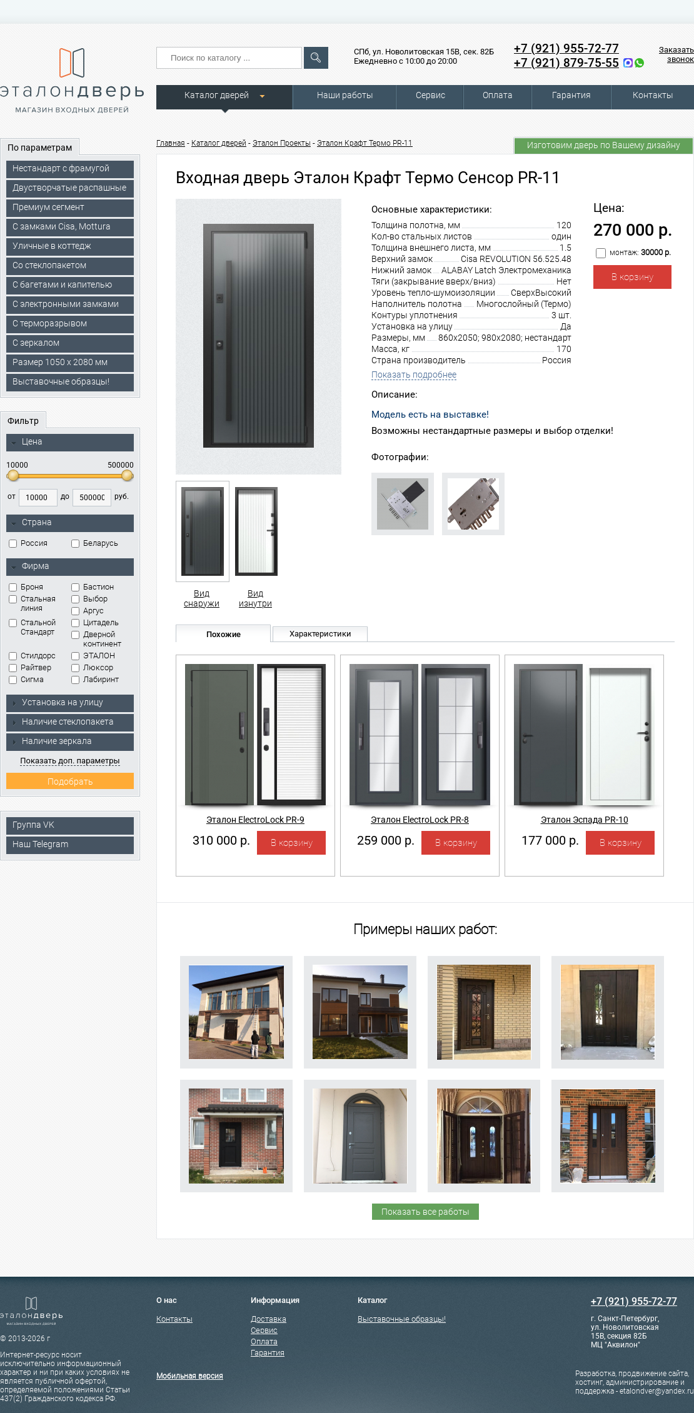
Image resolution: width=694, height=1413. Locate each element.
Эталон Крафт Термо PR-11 (365, 143)
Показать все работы (425, 1212)
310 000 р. (221, 840)
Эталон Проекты (282, 143)
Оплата (498, 95)
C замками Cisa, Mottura (62, 226)
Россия (28, 543)
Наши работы (345, 95)
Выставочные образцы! (61, 381)
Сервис (430, 95)
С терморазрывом (50, 323)
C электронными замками (66, 304)
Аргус (87, 610)
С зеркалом (36, 343)
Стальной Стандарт (32, 627)
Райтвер (30, 667)
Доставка (268, 1319)
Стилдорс (32, 655)
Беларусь (94, 543)
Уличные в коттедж (52, 246)
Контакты (653, 95)
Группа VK (33, 825)
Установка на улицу (57, 702)
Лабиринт (95, 679)
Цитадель (95, 622)
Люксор (92, 667)
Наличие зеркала (51, 741)
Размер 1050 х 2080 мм (60, 362)
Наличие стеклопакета (62, 722)
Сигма (26, 679)
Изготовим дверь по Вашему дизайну (603, 145)
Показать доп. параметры (69, 760)
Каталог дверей (216, 95)
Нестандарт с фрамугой (61, 168)
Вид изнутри (255, 544)
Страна (31, 522)
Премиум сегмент (48, 207)
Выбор (89, 598)
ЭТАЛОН (93, 655)
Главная (170, 143)
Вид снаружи (202, 544)
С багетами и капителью (62, 284)
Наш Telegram (40, 844)
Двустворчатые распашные (69, 188)
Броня (26, 586)
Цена (27, 442)
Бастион (92, 586)
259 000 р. (386, 840)
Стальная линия (32, 603)
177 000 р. (550, 840)
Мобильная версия (189, 1376)
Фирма (30, 566)
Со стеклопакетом (49, 265)
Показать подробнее (413, 375)
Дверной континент (96, 639)
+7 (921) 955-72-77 (566, 48)
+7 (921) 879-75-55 (566, 63)
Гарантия (571, 95)
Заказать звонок (676, 54)
